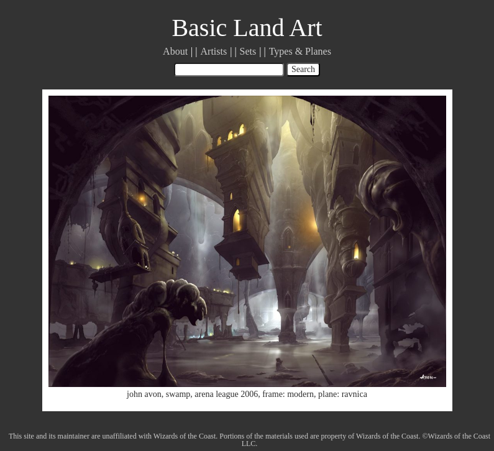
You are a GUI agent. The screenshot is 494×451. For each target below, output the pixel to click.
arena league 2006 (226, 394)
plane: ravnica (342, 394)
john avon (144, 394)
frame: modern (288, 394)
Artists (214, 51)
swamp (178, 394)
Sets (248, 51)
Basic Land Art (247, 28)
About (175, 51)
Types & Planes (300, 51)
